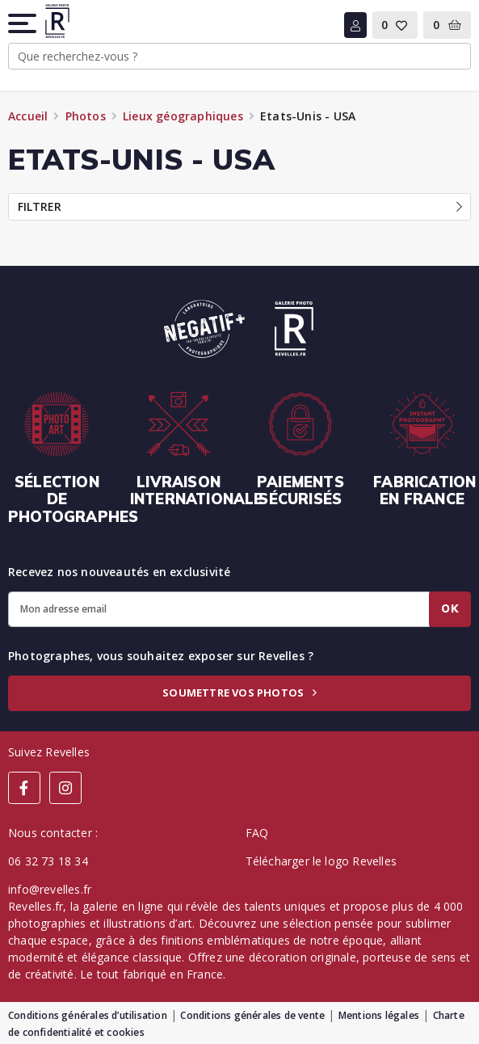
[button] (23, 23)
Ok (450, 608)
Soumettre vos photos (239, 692)
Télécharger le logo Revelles (321, 861)
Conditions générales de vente (252, 1015)
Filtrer (240, 206)
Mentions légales (378, 1015)
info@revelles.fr (49, 889)
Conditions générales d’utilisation (87, 1015)
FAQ (257, 832)
